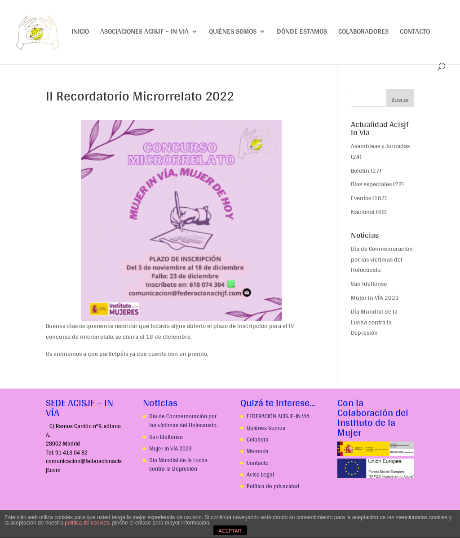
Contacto (415, 33)
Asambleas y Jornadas (380, 146)
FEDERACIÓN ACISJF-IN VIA (278, 416)
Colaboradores (363, 33)
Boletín (360, 170)
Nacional (363, 212)
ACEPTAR (229, 531)
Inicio (80, 33)
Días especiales (371, 184)
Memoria (258, 451)
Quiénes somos (233, 33)
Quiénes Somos (266, 428)
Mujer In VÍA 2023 (375, 297)
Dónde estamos (302, 33)
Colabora (258, 439)
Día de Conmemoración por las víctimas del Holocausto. (382, 259)
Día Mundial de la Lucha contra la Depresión (374, 322)
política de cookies (87, 523)
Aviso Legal (260, 474)
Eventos (361, 198)
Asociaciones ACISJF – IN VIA (144, 33)
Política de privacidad (273, 486)
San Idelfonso (369, 283)
